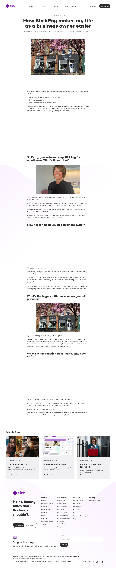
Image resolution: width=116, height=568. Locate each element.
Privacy (50, 562)
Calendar (44, 500)
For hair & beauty (62, 513)
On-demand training (79, 516)
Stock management (47, 522)
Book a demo (105, 6)
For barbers (60, 510)
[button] (31, 6)
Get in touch (77, 506)
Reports (43, 516)
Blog (74, 519)
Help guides (77, 503)
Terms (57, 562)
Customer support (78, 500)
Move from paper (62, 516)
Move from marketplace (61, 523)
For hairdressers (62, 506)
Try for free (93, 6)
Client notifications (47, 503)
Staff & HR (44, 519)
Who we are (61, 500)
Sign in (74, 6)
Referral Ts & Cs (66, 562)
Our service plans (94, 500)
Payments (44, 513)
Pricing (66, 6)
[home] (10, 6)
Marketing (44, 506)
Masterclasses (77, 513)
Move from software (63, 519)
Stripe (47, 92)
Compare (60, 527)
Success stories (62, 503)
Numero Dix (56, 106)
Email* (62, 536)
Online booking (46, 510)
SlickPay (59, 92)
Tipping (43, 525)
